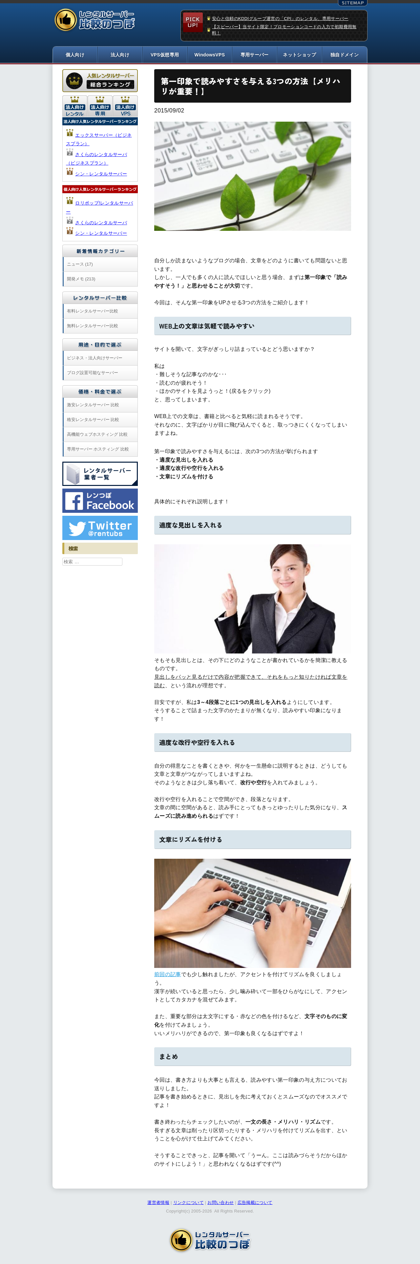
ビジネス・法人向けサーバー (94, 357)
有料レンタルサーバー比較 (92, 311)
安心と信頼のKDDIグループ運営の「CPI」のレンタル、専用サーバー (280, 18)
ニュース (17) (80, 264)
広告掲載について (255, 1202)
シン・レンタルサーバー (101, 173)
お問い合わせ (220, 1202)
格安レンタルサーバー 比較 (93, 419)
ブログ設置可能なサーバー (92, 372)
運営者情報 (158, 1202)
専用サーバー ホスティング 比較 (98, 449)
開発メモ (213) (81, 278)
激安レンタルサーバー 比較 (93, 404)
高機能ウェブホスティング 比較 (97, 434)
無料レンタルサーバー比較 (92, 325)
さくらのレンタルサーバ (101, 222)
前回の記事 (167, 974)
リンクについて (188, 1202)
